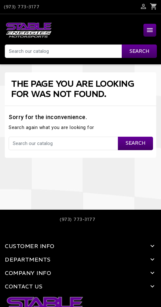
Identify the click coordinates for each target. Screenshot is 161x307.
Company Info (28, 273)
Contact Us (23, 286)
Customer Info (30, 246)
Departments (28, 259)
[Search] (80, 51)
